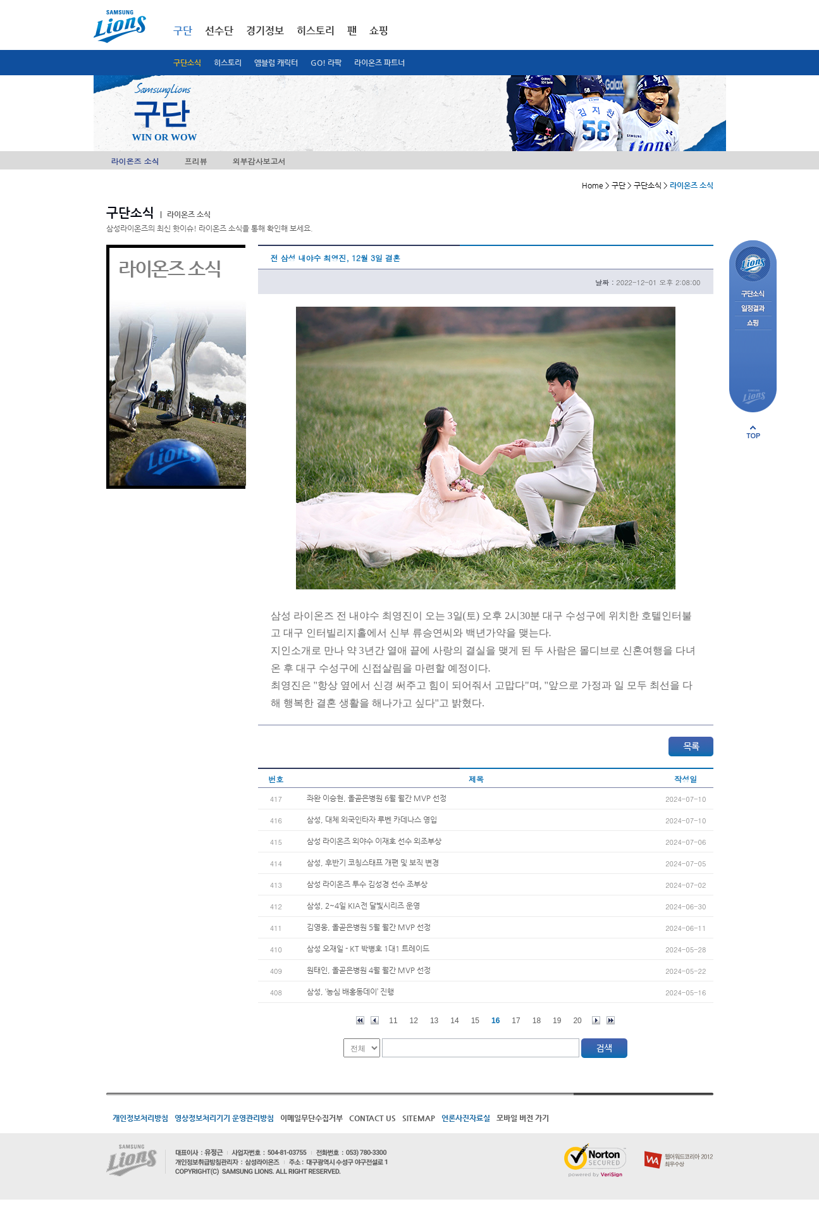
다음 (596, 1020)
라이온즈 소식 (135, 161)
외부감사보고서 (259, 161)
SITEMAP (418, 1118)
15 (475, 1020)
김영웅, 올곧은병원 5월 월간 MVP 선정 (369, 927)
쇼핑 (378, 31)
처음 (360, 1020)
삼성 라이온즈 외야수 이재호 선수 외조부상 (374, 841)
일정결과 (753, 309)
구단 (182, 31)
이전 (374, 1020)
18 (537, 1020)
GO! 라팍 (326, 62)
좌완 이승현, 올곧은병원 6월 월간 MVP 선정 (376, 798)
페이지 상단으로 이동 (753, 432)
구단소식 (187, 62)
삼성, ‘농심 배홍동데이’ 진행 (350, 991)
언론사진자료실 (465, 1118)
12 (414, 1020)
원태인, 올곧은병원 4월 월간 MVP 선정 (369, 970)
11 (393, 1020)
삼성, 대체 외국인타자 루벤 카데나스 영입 (372, 819)
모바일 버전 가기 (522, 1118)
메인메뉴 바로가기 (0, 0)
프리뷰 (196, 161)
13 (434, 1020)
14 (454, 1020)
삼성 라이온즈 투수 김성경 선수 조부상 (367, 884)
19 (557, 1020)
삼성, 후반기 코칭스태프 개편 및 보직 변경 (373, 862)
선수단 (219, 31)
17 (516, 1020)
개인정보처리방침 (140, 1118)
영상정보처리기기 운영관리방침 (224, 1118)
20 (577, 1020)
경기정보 (265, 31)
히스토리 (228, 62)
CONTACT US (372, 1118)
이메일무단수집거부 (311, 1118)
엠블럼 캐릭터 (276, 62)
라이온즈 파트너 (379, 62)
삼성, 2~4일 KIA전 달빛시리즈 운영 (363, 905)
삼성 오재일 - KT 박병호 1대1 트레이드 (368, 948)
